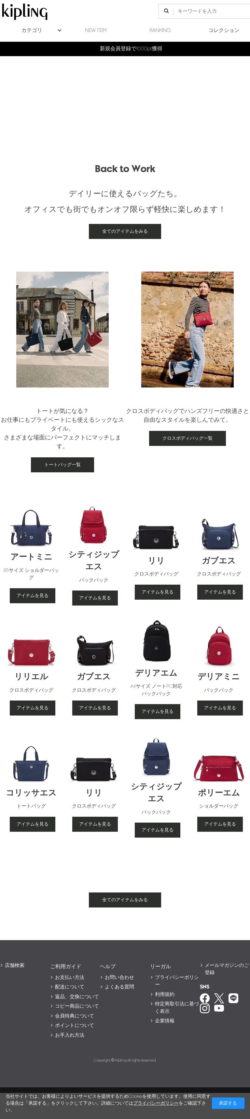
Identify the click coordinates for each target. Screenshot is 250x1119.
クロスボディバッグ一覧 (187, 438)
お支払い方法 (69, 977)
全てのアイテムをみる (125, 231)
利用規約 (164, 994)
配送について (69, 987)
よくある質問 (119, 987)
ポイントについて (74, 1025)
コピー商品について (77, 1006)
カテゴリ (31, 30)
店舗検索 (14, 965)
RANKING (160, 30)
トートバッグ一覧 (62, 464)
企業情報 (164, 1021)
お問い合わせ (119, 977)
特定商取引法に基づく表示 (177, 1008)
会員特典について (74, 1016)
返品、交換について (77, 997)
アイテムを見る (33, 595)
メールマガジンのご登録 (227, 969)
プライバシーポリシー (177, 981)
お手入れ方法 (69, 1035)
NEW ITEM (96, 30)
